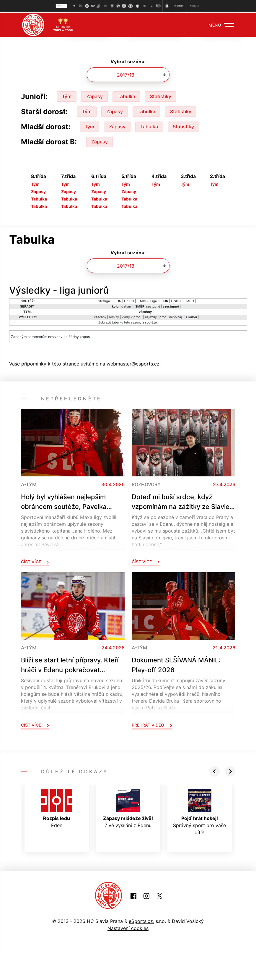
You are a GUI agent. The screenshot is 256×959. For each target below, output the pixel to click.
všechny (100, 316)
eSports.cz (141, 920)
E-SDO (129, 300)
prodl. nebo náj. (171, 316)
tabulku (117, 321)
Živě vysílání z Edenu (128, 807)
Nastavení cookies (128, 927)
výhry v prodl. (132, 316)
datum (126, 305)
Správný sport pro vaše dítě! (199, 810)
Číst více (35, 560)
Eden (56, 807)
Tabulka (126, 95)
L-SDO (176, 300)
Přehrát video (152, 723)
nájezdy (151, 316)
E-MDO (142, 300)
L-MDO (188, 300)
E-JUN (116, 300)
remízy (114, 316)
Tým (66, 95)
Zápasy (94, 95)
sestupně (153, 305)
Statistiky (160, 95)
